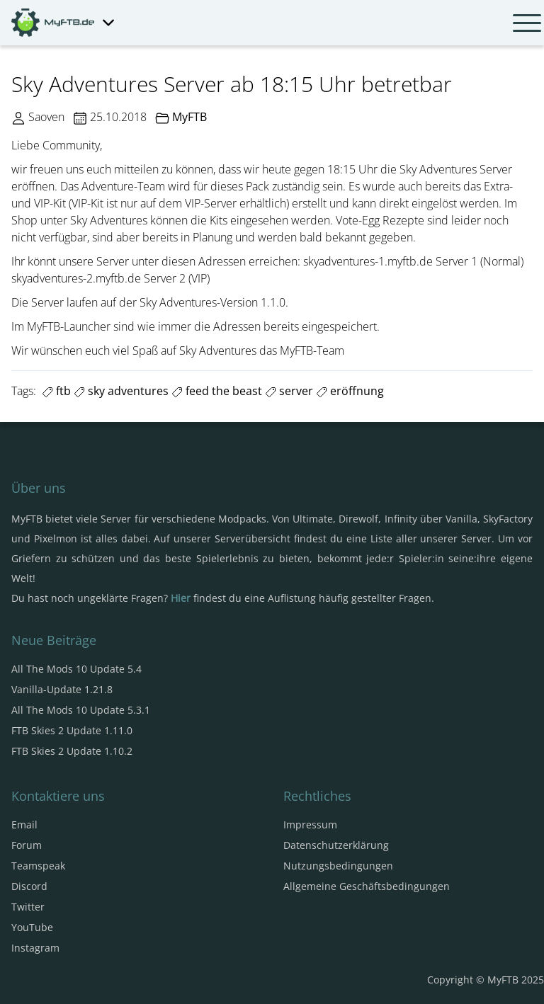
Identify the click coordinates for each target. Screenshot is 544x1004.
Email (24, 824)
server (289, 391)
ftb (56, 391)
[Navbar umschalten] (527, 23)
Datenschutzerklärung (336, 845)
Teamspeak (38, 865)
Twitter (28, 906)
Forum (26, 845)
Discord (29, 886)
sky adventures (121, 391)
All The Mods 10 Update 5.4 (76, 668)
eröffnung (350, 391)
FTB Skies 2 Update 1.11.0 (71, 730)
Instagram (35, 947)
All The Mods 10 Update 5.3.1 (80, 710)
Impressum (310, 824)
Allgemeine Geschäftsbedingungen (366, 886)
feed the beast (216, 391)
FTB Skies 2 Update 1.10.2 (71, 751)
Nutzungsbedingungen (338, 865)
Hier (181, 598)
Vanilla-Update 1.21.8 (62, 689)
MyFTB (189, 117)
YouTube (32, 927)
